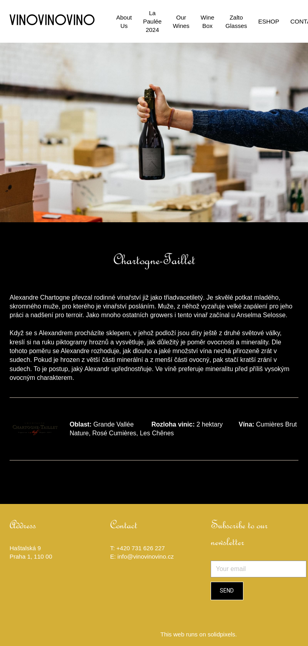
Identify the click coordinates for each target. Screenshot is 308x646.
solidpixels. (222, 626)
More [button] (259, 17)
